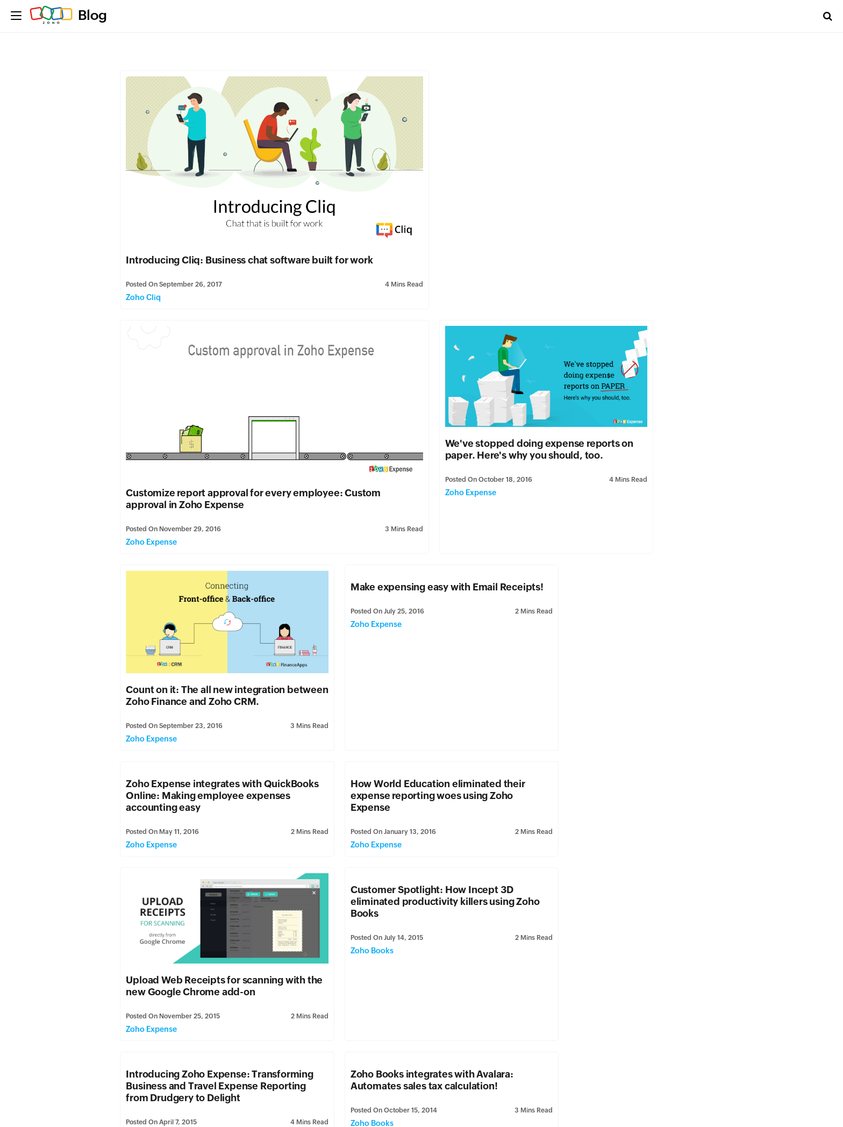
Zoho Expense (455, 284)
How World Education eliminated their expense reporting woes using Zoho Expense (417, 530)
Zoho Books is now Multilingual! (605, 906)
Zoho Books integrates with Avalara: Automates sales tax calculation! (615, 699)
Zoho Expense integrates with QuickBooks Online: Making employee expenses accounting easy (213, 530)
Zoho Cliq (143, 288)
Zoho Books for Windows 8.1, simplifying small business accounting (212, 1006)
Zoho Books (147, 755)
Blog (92, 15)
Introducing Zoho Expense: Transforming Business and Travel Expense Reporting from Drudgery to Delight (414, 711)
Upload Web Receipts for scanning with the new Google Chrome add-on (623, 605)
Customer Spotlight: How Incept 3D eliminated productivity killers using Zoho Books (208, 705)
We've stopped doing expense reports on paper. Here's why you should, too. (213, 429)
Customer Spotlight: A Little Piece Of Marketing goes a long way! (414, 817)
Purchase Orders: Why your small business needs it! (405, 1006)
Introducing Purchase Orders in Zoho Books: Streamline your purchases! (618, 1006)
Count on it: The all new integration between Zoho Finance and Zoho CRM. (418, 431)
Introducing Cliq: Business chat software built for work (249, 250)
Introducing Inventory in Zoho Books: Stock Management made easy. (618, 817)
